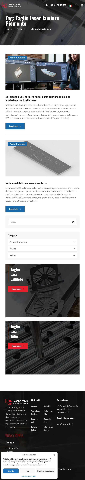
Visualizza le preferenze (45, 471)
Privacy (34, 476)
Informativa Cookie (26, 476)
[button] (54, 455)
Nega (27, 471)
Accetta (11, 471)
